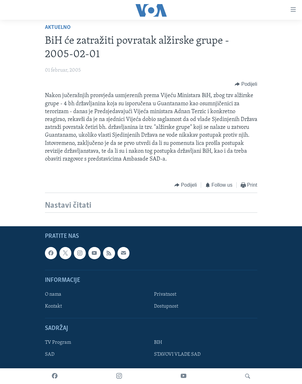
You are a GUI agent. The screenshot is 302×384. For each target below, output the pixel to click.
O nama (53, 294)
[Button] (246, 84)
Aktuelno (58, 27)
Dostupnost (166, 306)
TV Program (58, 342)
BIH (158, 342)
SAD (49, 354)
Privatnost (165, 294)
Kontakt (53, 306)
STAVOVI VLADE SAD (177, 354)
